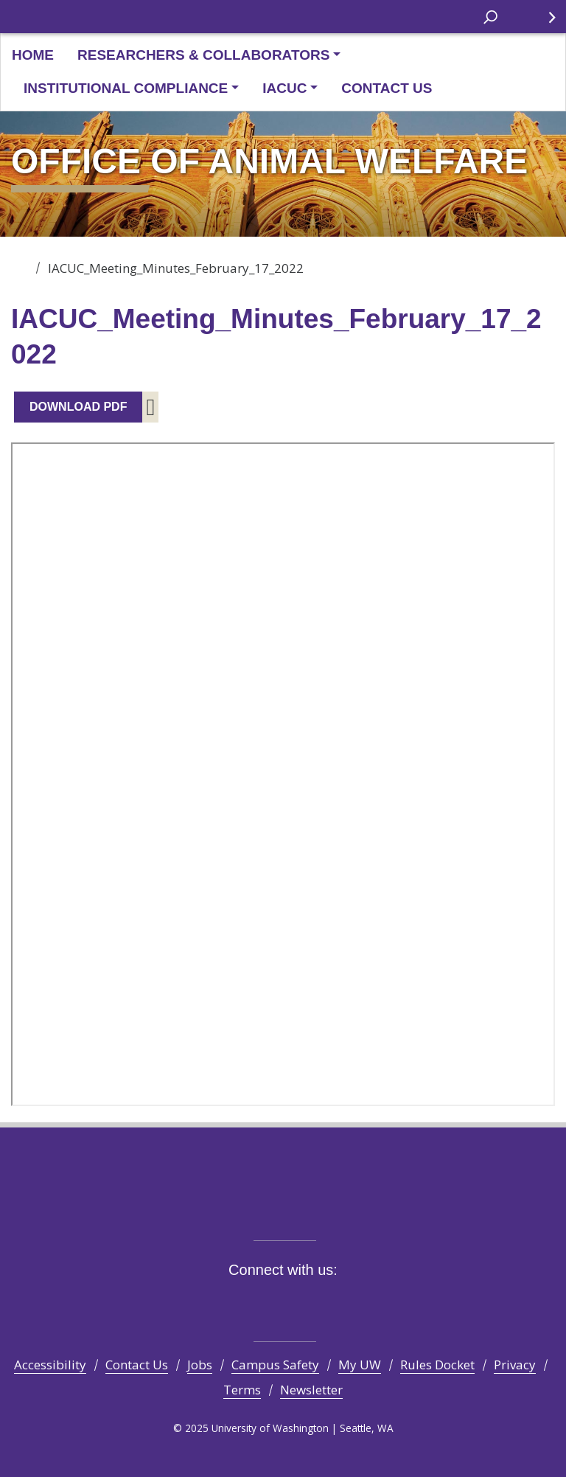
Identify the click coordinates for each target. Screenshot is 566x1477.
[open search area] (490, 16)
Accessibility (50, 1364)
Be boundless (283, 1207)
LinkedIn (324, 1303)
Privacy (515, 1364)
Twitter (242, 1303)
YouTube (297, 1303)
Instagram (269, 1303)
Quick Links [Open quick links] (543, 22)
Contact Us (386, 88)
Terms (242, 1389)
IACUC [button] (284, 88)
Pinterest (351, 1303)
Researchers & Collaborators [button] (203, 55)
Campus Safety (275, 1364)
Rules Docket (437, 1364)
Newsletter (311, 1389)
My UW (359, 1364)
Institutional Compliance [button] (126, 88)
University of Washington (30, 16)
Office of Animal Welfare (20, 262)
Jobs (199, 1364)
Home (33, 55)
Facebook (215, 1303)
